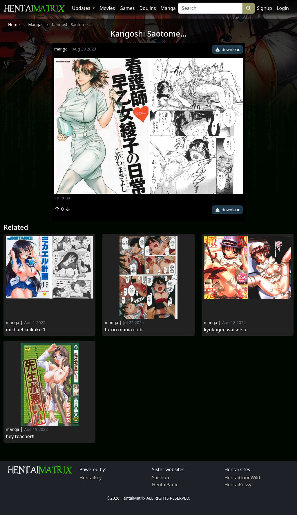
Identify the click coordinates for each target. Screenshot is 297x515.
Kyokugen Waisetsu (225, 330)
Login (283, 8)
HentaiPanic (165, 484)
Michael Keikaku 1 (26, 330)
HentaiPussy (237, 484)
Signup (264, 8)
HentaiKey (90, 477)
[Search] (210, 8)
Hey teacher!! (20, 436)
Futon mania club (123, 330)
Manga (168, 8)
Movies (107, 8)
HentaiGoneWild (242, 477)
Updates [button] (81, 8)
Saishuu (160, 477)
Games (127, 8)
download (228, 49)
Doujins (148, 8)
